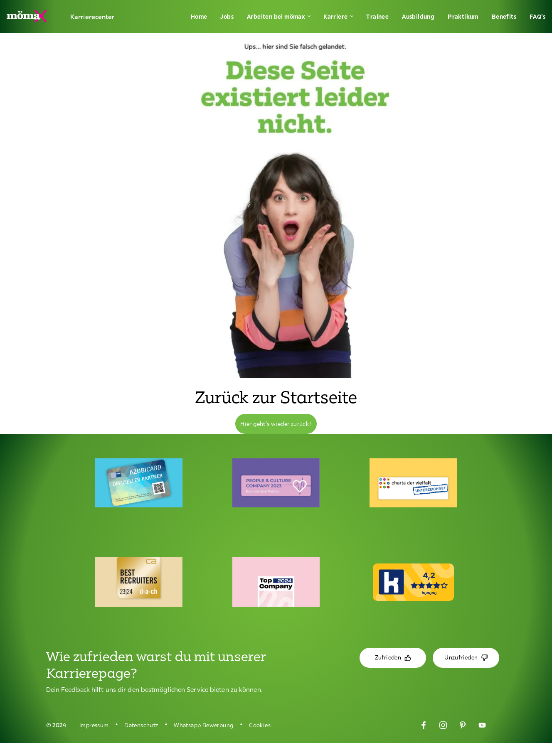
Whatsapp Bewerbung (203, 725)
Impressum (94, 725)
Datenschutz (141, 725)
